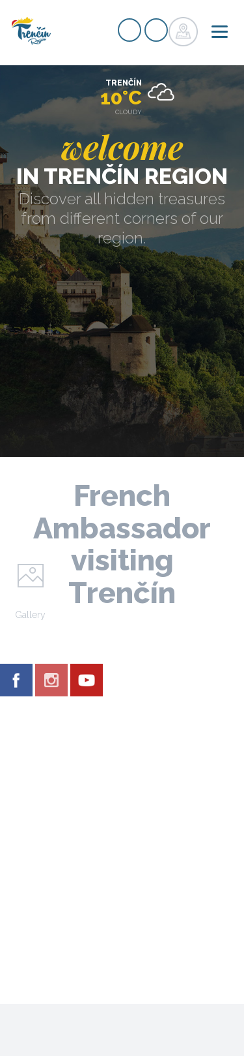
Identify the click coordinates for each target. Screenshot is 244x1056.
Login (156, 30)
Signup (129, 30)
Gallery (30, 615)
